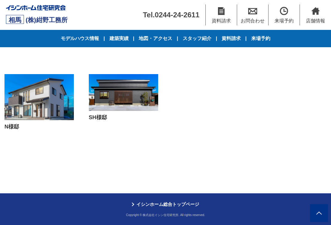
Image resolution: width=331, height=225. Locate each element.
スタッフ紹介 (197, 38)
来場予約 (260, 38)
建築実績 (119, 38)
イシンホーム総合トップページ (167, 204)
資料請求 (231, 38)
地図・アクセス (155, 38)
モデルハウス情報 (80, 38)
